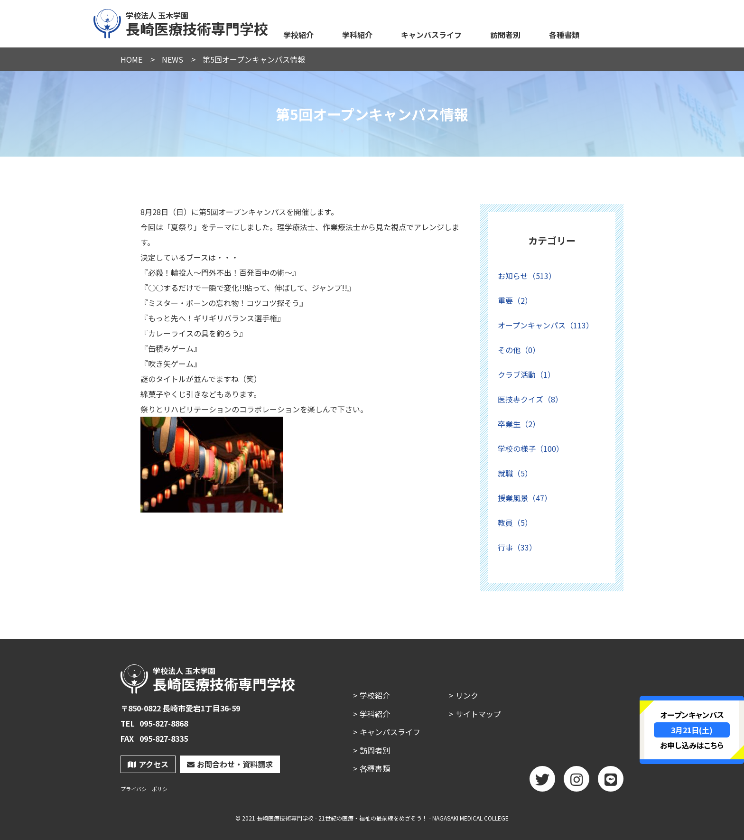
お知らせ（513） (527, 275)
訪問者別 (505, 34)
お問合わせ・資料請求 (230, 764)
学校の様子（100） (531, 448)
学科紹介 (357, 34)
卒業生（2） (519, 423)
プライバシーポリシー (147, 789)
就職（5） (515, 473)
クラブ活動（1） (526, 374)
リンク (467, 695)
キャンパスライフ (431, 34)
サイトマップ (478, 714)
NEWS (172, 59)
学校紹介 (298, 34)
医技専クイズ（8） (530, 399)
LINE (610, 782)
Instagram (576, 782)
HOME (131, 59)
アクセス (148, 764)
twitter (542, 782)
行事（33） (517, 547)
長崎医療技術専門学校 (181, 22)
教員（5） (515, 522)
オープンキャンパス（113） (546, 325)
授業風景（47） (525, 498)
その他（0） (519, 349)
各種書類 (564, 34)
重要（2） (515, 300)
